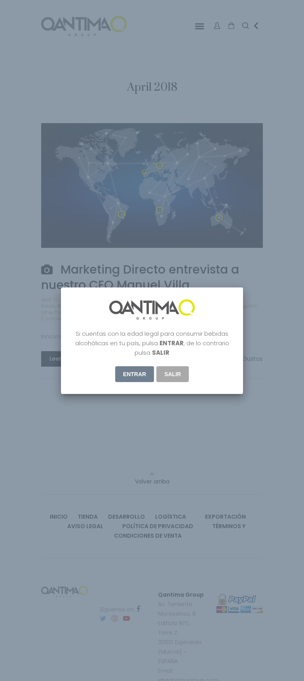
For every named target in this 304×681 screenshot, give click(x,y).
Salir (172, 374)
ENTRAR (134, 374)
